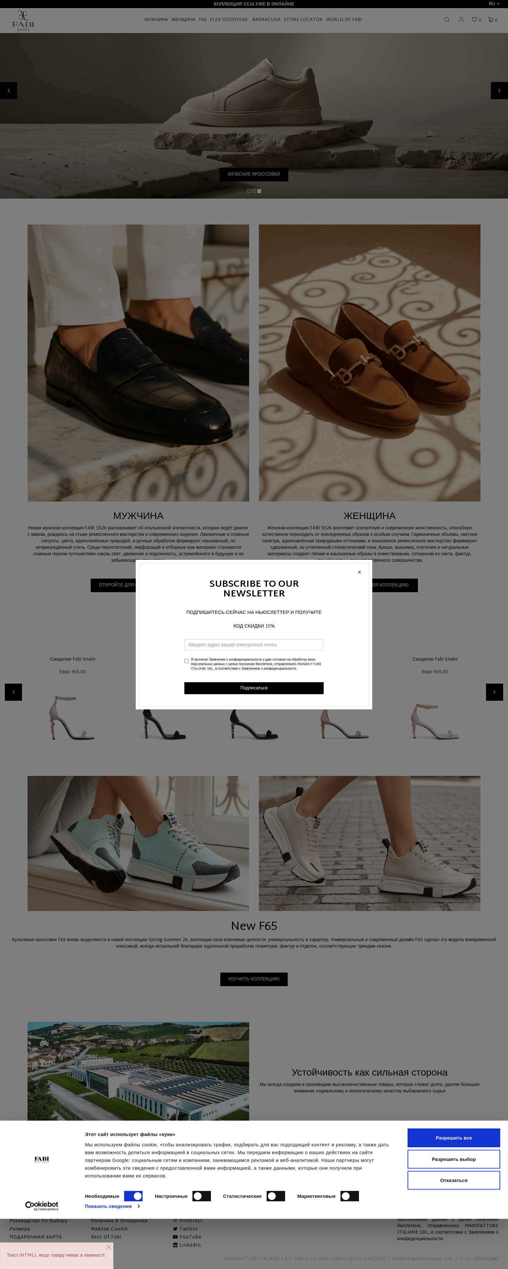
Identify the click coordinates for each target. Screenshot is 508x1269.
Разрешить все (454, 1188)
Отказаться (454, 1230)
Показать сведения (108, 1256)
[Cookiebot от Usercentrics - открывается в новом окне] (42, 1256)
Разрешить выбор (454, 1209)
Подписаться (254, 688)
